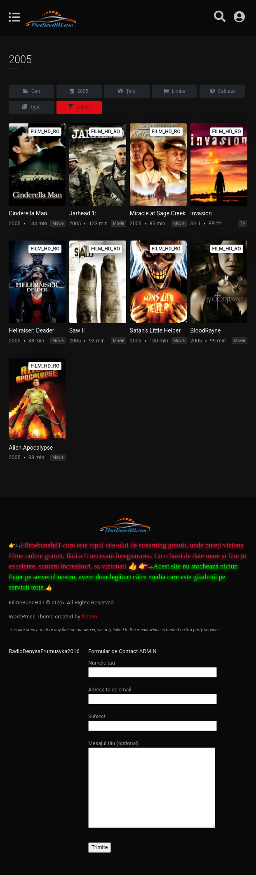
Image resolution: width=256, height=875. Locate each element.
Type (31, 107)
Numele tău (152, 667)
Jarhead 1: (82, 213)
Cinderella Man (28, 213)
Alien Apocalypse (31, 447)
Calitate (222, 91)
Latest (79, 107)
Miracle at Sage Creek (158, 213)
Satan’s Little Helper (155, 330)
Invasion (201, 213)
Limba (175, 91)
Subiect (152, 721)
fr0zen (89, 616)
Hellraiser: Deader (31, 330)
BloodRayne (205, 330)
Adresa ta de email (152, 694)
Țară (127, 91)
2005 (79, 91)
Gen (31, 91)
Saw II (77, 330)
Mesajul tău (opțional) (151, 784)
